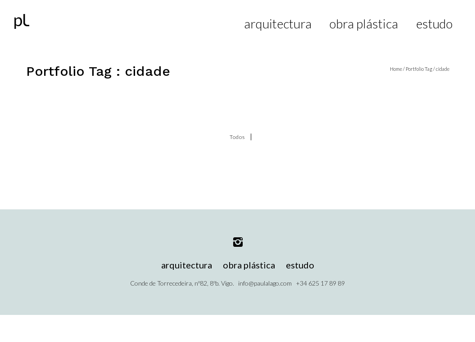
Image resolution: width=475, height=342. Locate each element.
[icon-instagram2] (237, 242)
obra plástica (364, 23)
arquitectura (278, 23)
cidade (442, 69)
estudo (434, 23)
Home (396, 69)
